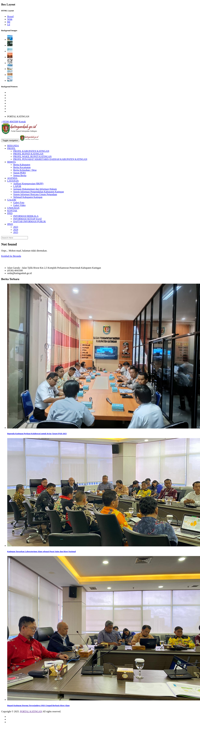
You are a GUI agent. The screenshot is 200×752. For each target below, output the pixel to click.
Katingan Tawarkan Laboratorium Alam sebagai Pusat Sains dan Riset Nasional (41, 551)
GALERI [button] (11, 200)
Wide (9, 19)
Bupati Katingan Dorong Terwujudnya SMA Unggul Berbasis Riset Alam (38, 705)
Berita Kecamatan (22, 167)
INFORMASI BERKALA (26, 216)
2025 (15, 232)
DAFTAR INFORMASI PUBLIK (29, 221)
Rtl (8, 22)
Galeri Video (19, 205)
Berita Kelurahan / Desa (24, 170)
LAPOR (17, 186)
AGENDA (12, 178)
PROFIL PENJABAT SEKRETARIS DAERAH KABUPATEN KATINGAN (50, 159)
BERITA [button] (11, 162)
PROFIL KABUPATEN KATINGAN (31, 151)
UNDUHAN (13, 208)
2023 (15, 227)
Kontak (22, 121)
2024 (15, 229)
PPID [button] (10, 213)
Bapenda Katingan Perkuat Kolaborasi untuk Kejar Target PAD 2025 (37, 433)
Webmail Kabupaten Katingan (27, 197)
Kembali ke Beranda (11, 256)
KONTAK (12, 210)
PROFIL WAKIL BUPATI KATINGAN (32, 156)
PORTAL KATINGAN (31, 711)
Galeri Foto (18, 202)
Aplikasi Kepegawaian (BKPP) (28, 183)
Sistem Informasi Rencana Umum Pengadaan (35, 194)
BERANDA (13, 145)
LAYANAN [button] (13, 181)
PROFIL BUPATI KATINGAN (28, 154)
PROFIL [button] (11, 148)
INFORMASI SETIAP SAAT (27, 218)
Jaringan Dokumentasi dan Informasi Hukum (35, 189)
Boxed (10, 16)
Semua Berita (19, 175)
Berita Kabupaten (21, 164)
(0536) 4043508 (10, 121)
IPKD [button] (10, 224)
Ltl (8, 24)
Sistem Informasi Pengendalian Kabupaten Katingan (38, 191)
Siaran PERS (19, 172)
